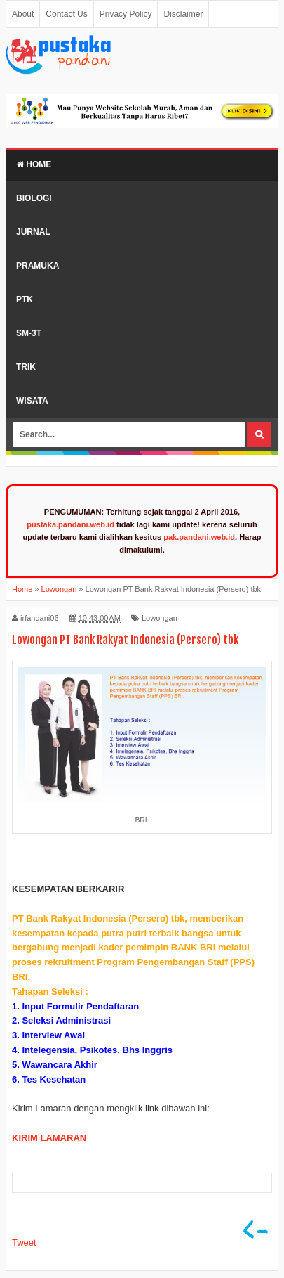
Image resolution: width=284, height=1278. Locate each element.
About (23, 14)
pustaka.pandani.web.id (70, 524)
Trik (26, 367)
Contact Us (66, 14)
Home (33, 164)
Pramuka (37, 266)
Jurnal (33, 232)
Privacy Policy (126, 14)
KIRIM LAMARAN (49, 1137)
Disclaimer (183, 14)
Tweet (24, 1242)
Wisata (32, 401)
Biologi (34, 198)
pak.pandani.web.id (199, 537)
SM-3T (28, 333)
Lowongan (159, 618)
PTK (24, 299)
